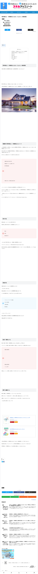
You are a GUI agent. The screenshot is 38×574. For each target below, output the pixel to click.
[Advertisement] (19, 76)
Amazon (16, 433)
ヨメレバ (13, 419)
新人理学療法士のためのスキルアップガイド (17, 429)
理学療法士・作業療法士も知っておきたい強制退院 (19, 51)
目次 (18, 49)
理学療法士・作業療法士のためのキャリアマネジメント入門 (20, 417)
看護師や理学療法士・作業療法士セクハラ (18, 52)
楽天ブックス (12, 433)
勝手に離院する (14, 58)
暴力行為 (13, 54)
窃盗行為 (13, 55)
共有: (13, 59)
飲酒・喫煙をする (14, 56)
